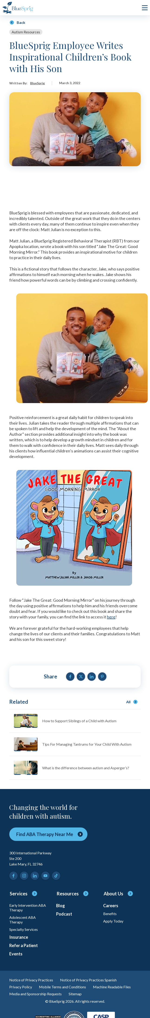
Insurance (18, 937)
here (111, 616)
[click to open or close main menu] (145, 7)
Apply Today (113, 921)
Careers (110, 905)
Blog (60, 905)
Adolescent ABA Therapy (22, 919)
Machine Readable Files (112, 987)
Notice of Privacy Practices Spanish (88, 980)
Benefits (110, 913)
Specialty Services (23, 929)
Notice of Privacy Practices (31, 980)
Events (15, 953)
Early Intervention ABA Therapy (27, 907)
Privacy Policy (20, 987)
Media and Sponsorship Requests (35, 994)
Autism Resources (26, 32)
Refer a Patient (23, 945)
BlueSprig (37, 83)
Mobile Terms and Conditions (62, 987)
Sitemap (75, 994)
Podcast (64, 913)
